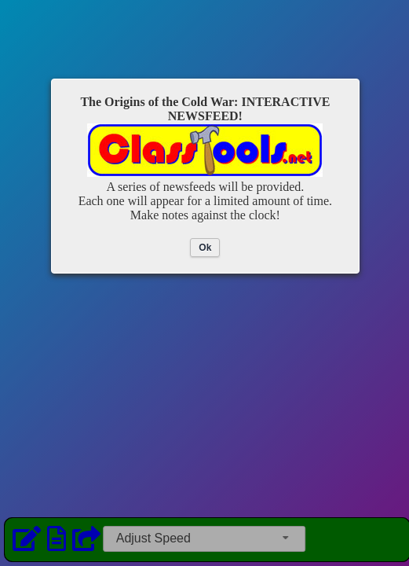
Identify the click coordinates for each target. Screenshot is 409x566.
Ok (205, 247)
